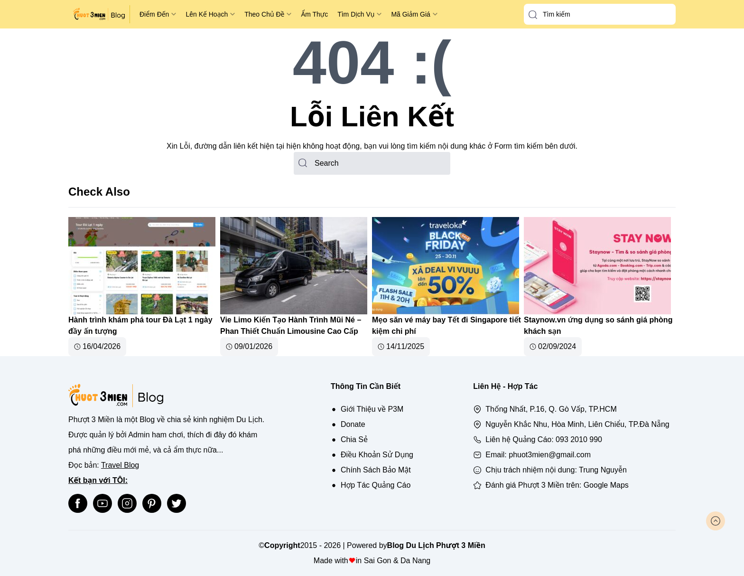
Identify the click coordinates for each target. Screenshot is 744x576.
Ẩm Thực (314, 14)
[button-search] (533, 14)
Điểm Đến (154, 14)
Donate (353, 424)
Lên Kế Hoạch (207, 14)
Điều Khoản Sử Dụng (377, 455)
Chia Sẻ (354, 439)
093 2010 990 (579, 439)
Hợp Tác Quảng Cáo (375, 485)
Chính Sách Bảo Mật (376, 470)
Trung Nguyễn (603, 470)
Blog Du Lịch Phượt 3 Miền (436, 545)
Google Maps (606, 485)
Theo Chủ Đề (264, 14)
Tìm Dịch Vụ (355, 14)
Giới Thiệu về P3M (372, 409)
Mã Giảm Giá (410, 14)
